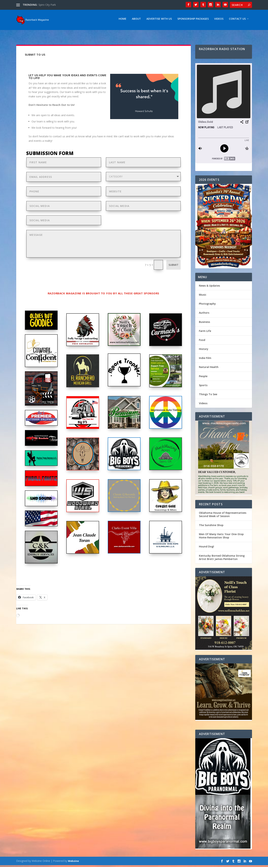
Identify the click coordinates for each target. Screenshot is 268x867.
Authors (204, 314)
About (136, 20)
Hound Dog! (206, 548)
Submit (173, 266)
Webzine (73, 862)
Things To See (208, 396)
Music (202, 296)
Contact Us (237, 20)
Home (122, 20)
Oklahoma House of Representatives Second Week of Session (222, 516)
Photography (207, 305)
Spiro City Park (47, 4)
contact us (59, 138)
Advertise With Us (159, 20)
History (203, 351)
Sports (203, 387)
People (203, 378)
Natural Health (208, 369)
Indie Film (205, 360)
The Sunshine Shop (211, 527)
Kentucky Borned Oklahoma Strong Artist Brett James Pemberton (222, 559)
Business (204, 323)
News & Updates (209, 287)
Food (202, 341)
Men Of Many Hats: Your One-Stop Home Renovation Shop (221, 537)
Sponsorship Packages (193, 20)
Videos (218, 20)
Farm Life (205, 332)
